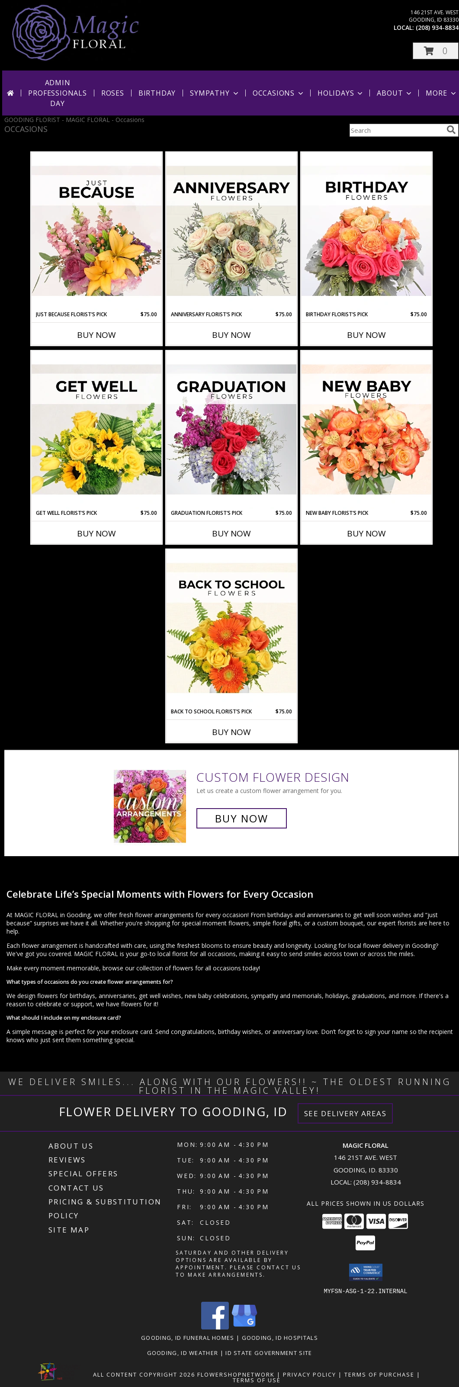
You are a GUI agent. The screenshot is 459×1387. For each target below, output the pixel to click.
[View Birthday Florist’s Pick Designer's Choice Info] (366, 231)
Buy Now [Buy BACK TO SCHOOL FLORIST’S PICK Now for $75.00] (231, 732)
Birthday (157, 93)
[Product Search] (396, 130)
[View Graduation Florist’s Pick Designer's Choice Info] (231, 430)
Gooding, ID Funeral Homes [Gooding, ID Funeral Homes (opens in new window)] (187, 1337)
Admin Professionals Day (57, 93)
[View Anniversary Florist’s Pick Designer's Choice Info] (231, 231)
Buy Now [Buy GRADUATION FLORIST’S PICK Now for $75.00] (231, 533)
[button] (436, 50)
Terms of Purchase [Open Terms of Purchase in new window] (379, 1374)
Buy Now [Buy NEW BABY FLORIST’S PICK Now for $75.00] (366, 533)
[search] (451, 130)
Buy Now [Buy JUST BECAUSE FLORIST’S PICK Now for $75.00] (96, 334)
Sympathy (215, 93)
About (395, 93)
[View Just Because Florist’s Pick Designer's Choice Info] (96, 231)
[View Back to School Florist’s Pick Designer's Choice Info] (231, 628)
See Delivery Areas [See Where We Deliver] (345, 1113)
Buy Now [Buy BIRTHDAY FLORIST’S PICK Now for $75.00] (366, 334)
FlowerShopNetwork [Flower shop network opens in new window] (236, 1374)
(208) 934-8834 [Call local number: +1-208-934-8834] (437, 27)
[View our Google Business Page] (244, 1327)
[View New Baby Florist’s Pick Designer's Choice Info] (366, 430)
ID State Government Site (268, 1352)
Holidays (341, 93)
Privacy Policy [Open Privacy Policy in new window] (309, 1374)
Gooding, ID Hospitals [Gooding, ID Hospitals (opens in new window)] (280, 1337)
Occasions (279, 93)
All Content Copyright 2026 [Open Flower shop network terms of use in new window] (144, 1374)
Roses (112, 93)
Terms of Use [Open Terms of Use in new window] (257, 1380)
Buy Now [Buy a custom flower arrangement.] (241, 818)
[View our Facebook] (215, 1327)
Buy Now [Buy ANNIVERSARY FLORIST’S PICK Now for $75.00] (231, 334)
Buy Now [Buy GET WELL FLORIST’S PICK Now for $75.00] (96, 533)
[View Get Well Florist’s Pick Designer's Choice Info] (96, 430)
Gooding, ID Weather (182, 1352)
